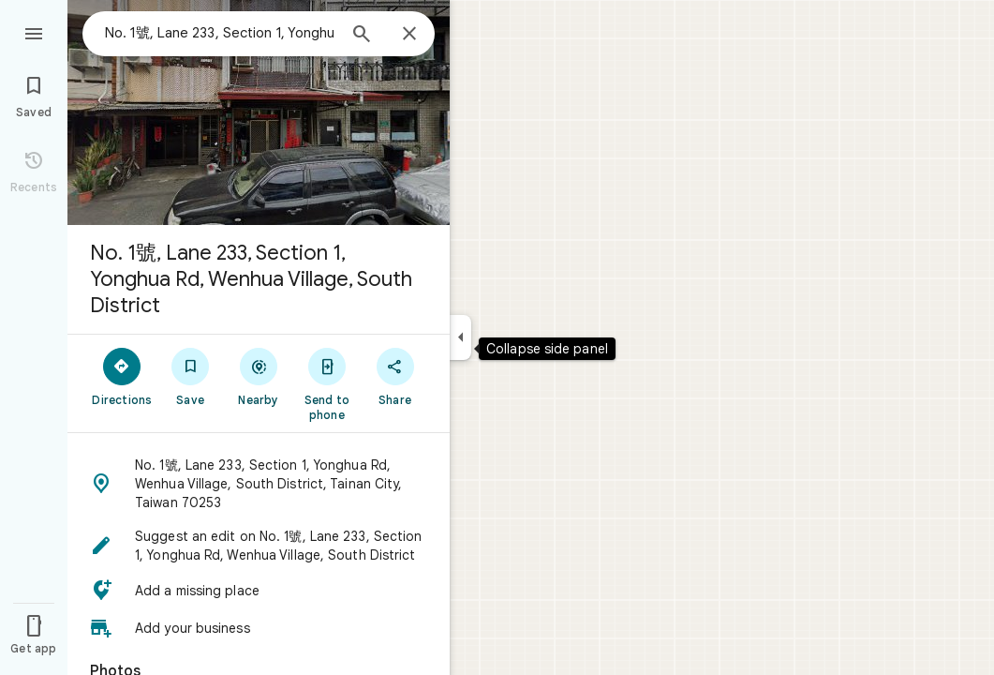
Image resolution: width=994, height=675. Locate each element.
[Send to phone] (326, 383)
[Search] (361, 35)
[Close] (409, 34)
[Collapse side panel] (460, 337)
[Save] (190, 376)
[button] (258, 483)
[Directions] (122, 376)
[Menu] (33, 32)
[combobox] (220, 33)
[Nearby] (259, 376)
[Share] (395, 376)
